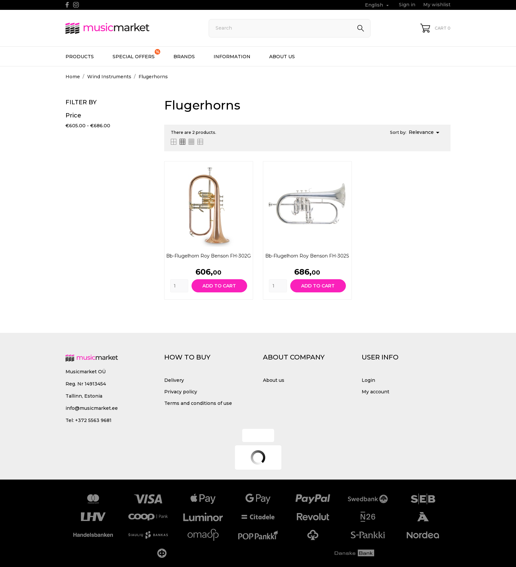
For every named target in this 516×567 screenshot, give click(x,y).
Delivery (174, 380)
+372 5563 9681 (93, 420)
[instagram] (76, 5)
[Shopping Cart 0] (435, 28)
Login (368, 380)
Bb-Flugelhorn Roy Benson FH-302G (208, 256)
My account (375, 392)
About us (282, 57)
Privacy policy (180, 392)
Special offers (136, 54)
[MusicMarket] (129, 28)
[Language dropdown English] (377, 5)
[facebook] (67, 5)
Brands (184, 57)
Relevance (425, 132)
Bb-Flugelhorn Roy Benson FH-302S (307, 256)
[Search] (290, 28)
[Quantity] (179, 285)
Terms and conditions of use (198, 403)
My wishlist (437, 5)
